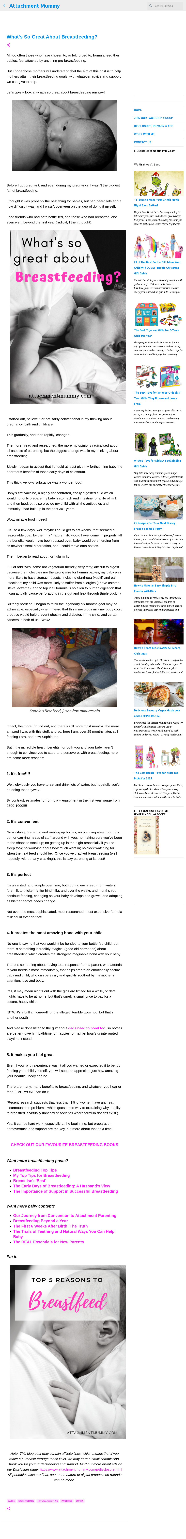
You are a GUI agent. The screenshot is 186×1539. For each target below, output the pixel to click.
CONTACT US (142, 142)
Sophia (79, 1501)
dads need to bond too (86, 1028)
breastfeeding (26, 1501)
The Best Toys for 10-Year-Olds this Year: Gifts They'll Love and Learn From (157, 398)
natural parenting (48, 1501)
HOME (138, 110)
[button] (9, 45)
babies (11, 1501)
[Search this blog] (166, 6)
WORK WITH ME (144, 134)
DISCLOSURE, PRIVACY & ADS (153, 126)
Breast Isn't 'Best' (29, 1180)
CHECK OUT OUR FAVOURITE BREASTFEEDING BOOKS (64, 1144)
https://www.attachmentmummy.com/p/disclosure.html (81, 1469)
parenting (67, 1501)
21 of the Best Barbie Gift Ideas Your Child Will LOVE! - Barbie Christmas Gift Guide (157, 268)
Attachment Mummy (34, 6)
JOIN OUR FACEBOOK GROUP (153, 118)
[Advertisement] (159, 880)
